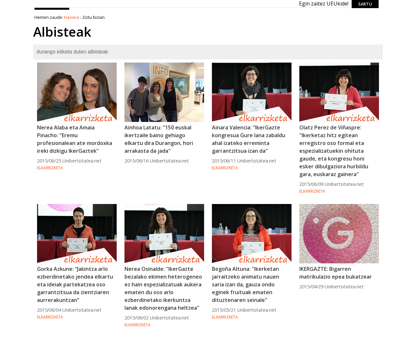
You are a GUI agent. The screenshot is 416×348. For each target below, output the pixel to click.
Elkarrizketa (50, 168)
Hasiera (71, 17)
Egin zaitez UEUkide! (323, 3)
